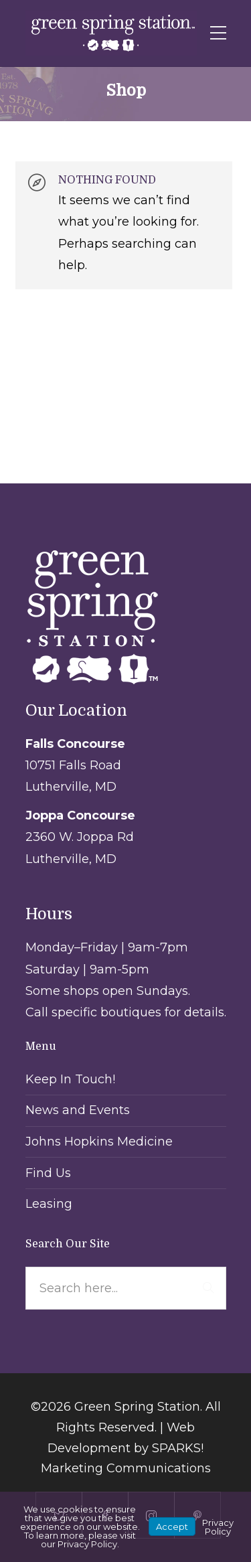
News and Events (77, 1110)
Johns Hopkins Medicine (99, 1141)
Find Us (48, 1173)
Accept (172, 1526)
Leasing (48, 1203)
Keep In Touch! (70, 1079)
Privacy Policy (218, 1527)
